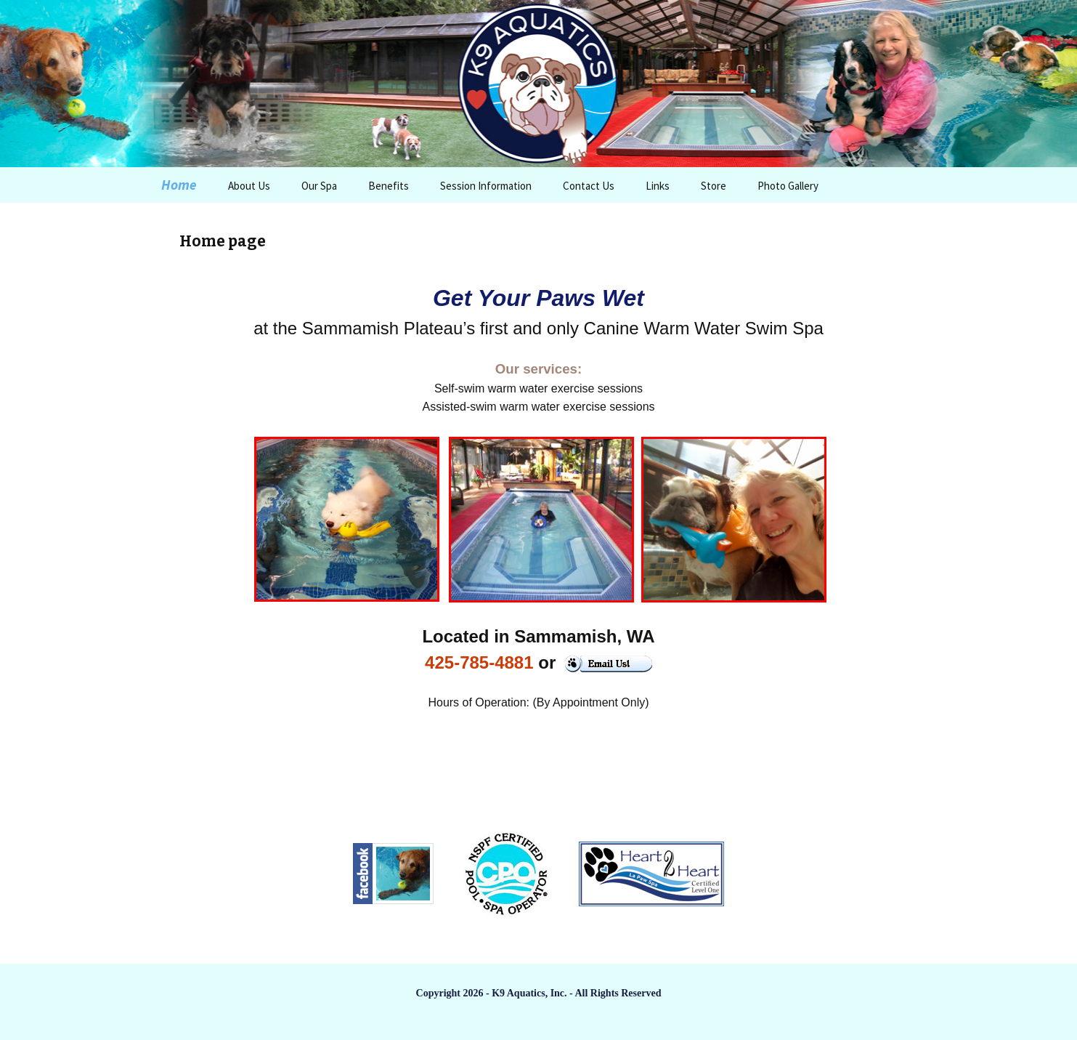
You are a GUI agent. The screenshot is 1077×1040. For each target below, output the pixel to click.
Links (658, 186)
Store (713, 186)
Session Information (486, 186)
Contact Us (588, 186)
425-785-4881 (479, 662)
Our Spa (319, 186)
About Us (249, 186)
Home (179, 184)
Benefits (388, 186)
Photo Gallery (787, 186)
